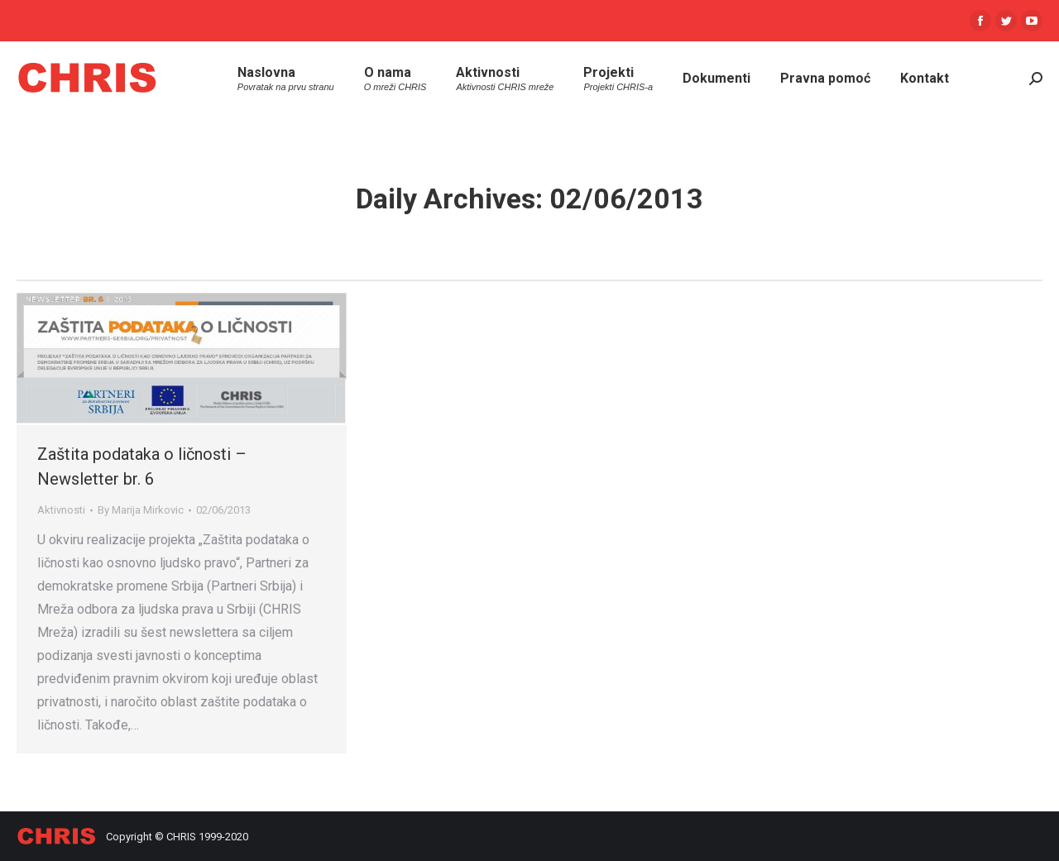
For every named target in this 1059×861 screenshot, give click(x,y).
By (141, 510)
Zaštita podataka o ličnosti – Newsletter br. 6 (142, 466)
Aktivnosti (61, 510)
